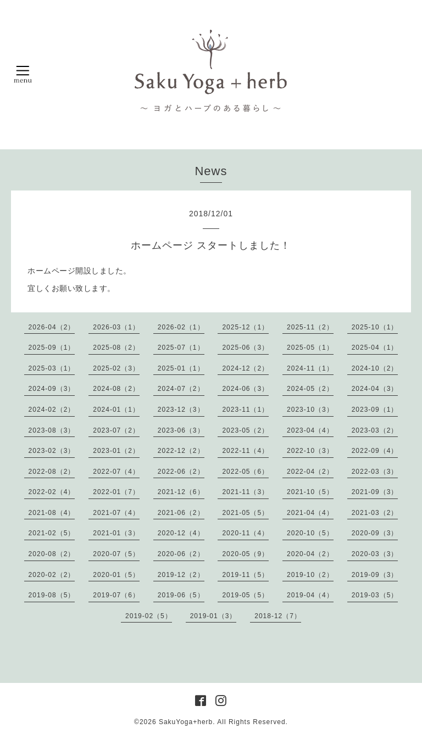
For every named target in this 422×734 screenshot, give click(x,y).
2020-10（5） (310, 533)
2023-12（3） (181, 409)
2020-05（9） (245, 554)
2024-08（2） (116, 389)
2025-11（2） (310, 327)
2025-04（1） (375, 347)
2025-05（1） (310, 347)
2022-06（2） (181, 471)
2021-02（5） (52, 533)
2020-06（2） (181, 554)
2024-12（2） (245, 368)
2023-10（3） (310, 409)
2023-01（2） (116, 451)
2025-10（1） (375, 327)
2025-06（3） (245, 347)
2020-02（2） (52, 575)
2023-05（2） (245, 430)
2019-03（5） (375, 595)
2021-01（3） (116, 533)
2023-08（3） (52, 430)
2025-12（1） (245, 327)
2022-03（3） (375, 471)
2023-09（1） (375, 409)
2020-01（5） (116, 575)
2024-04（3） (375, 389)
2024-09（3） (52, 389)
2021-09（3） (375, 492)
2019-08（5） (52, 595)
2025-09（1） (52, 347)
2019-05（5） (245, 595)
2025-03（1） (52, 368)
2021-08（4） (52, 513)
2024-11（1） (310, 368)
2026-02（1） (181, 327)
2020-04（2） (310, 554)
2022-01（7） (116, 492)
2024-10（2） (375, 368)
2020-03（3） (375, 554)
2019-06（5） (181, 595)
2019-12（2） (181, 575)
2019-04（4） (310, 595)
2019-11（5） (245, 575)
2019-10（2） (310, 575)
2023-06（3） (181, 430)
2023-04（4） (310, 430)
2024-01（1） (116, 409)
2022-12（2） (181, 451)
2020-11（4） (245, 533)
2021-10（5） (310, 492)
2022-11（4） (245, 451)
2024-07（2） (181, 389)
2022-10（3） (310, 451)
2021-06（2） (181, 513)
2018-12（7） (277, 616)
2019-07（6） (116, 595)
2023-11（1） (245, 409)
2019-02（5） (148, 616)
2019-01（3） (213, 616)
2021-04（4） (310, 513)
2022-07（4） (116, 471)
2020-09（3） (375, 533)
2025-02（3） (116, 368)
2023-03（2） (375, 430)
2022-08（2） (52, 471)
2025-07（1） (181, 347)
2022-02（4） (52, 492)
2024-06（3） (245, 389)
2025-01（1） (181, 368)
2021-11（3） (245, 492)
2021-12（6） (181, 492)
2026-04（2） (52, 327)
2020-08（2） (52, 554)
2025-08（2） (116, 347)
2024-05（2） (310, 389)
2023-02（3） (52, 451)
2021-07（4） (116, 513)
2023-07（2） (116, 430)
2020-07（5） (116, 554)
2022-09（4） (375, 451)
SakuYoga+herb (186, 722)
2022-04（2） (310, 471)
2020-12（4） (181, 533)
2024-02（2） (52, 409)
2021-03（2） (375, 513)
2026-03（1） (116, 327)
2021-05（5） (245, 513)
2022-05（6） (245, 471)
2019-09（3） (375, 575)
